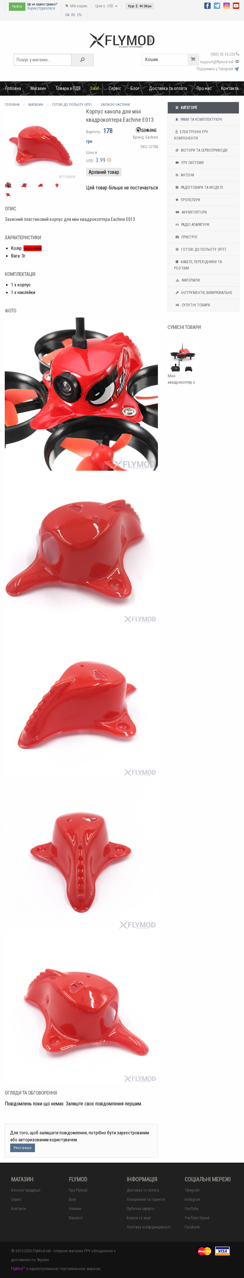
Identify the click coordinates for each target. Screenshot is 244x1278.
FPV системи (189, 162)
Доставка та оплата (168, 88)
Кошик (172, 59)
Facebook (192, 1227)
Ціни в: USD (106, 6)
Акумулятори (190, 212)
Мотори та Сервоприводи (200, 150)
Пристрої (185, 237)
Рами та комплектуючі (198, 119)
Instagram (192, 1199)
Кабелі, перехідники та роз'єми (198, 264)
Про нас (204, 88)
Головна (13, 88)
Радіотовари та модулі (198, 187)
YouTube (191, 1208)
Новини (75, 1208)
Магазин (38, 88)
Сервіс (115, 88)
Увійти (17, 6)
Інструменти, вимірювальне (203, 292)
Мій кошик (76, 6)
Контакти (230, 88)
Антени (184, 175)
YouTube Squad (197, 1218)
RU (73, 15)
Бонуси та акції (139, 1218)
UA (67, 15)
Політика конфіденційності (149, 1227)
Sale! (94, 88)
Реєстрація (22, 1148)
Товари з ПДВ (68, 88)
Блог (135, 88)
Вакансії (76, 1218)
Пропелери (187, 199)
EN (79, 15)
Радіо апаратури (191, 224)
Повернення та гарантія (146, 1199)
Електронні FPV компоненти (191, 134)
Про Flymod (78, 1190)
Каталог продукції (25, 1190)
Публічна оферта (140, 1208)
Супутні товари (192, 305)
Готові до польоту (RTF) (200, 249)
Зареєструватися (41, 8)
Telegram (192, 1190)
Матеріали (187, 280)
